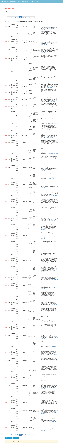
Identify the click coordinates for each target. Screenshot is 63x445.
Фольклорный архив (5, 1)
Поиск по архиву (13, 1)
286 (23, 17)
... (13, 17)
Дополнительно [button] (25, 1)
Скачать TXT (16, 437)
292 (32, 17)
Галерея (19, 1)
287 (25, 17)
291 (29, 17)
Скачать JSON (9, 437)
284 (18, 17)
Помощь (31, 1)
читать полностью (44, 44)
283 (15, 17)
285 (20, 17)
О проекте (36, 1)
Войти (60, 1)
